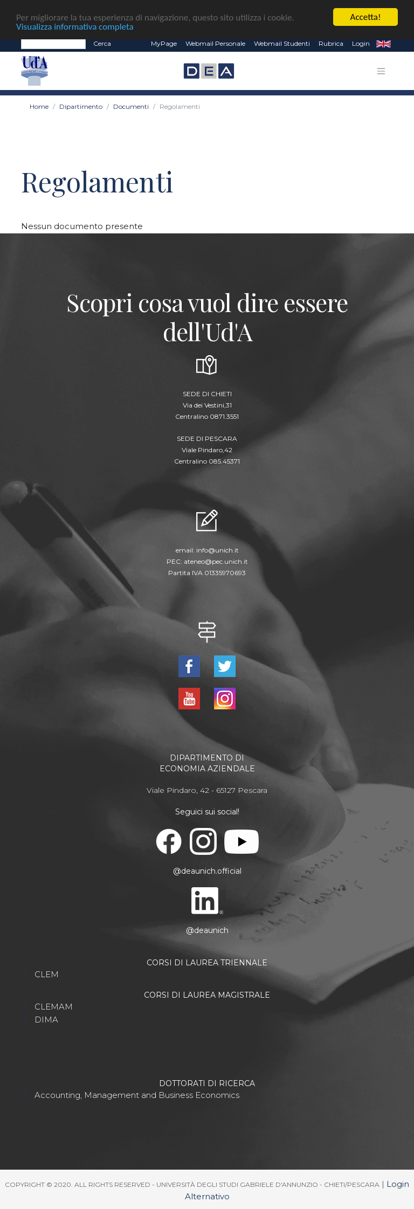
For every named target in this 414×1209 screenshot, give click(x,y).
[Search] (53, 43)
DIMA (46, 1019)
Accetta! (365, 16)
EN (383, 43)
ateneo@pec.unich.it (216, 561)
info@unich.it (217, 549)
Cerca (102, 43)
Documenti (131, 106)
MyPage (164, 43)
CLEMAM (53, 1006)
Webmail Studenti (282, 43)
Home (39, 106)
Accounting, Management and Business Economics (136, 1095)
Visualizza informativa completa (75, 26)
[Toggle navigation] (381, 70)
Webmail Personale (215, 43)
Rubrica (331, 43)
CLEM (46, 974)
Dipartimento (80, 106)
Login (361, 43)
